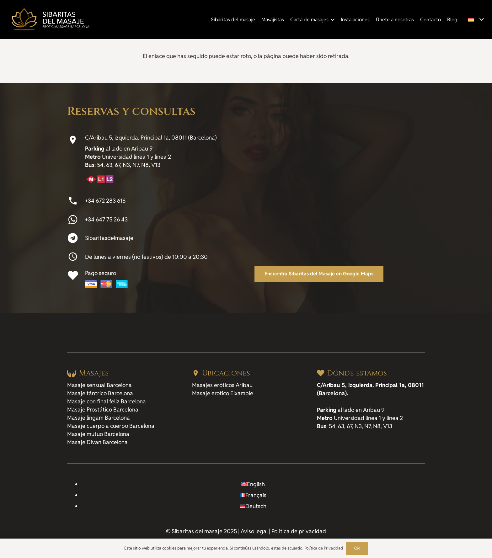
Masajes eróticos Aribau (222, 385)
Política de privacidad (298, 531)
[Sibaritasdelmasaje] (76, 238)
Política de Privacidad (323, 548)
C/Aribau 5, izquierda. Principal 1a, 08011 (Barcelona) (151, 137)
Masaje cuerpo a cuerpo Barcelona (110, 425)
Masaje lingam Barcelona (98, 417)
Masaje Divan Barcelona (97, 442)
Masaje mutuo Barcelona (98, 434)
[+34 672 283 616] (76, 201)
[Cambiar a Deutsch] (253, 506)
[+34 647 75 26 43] (76, 220)
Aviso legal (254, 531)
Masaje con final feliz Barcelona (106, 401)
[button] (332, 20)
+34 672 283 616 (105, 200)
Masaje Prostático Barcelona (102, 409)
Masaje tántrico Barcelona (100, 393)
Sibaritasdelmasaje (109, 238)
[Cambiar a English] (253, 484)
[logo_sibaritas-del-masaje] (49, 19)
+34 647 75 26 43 (106, 219)
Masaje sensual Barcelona (99, 385)
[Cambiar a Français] (253, 495)
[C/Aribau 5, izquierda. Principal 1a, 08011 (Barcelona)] (76, 140)
